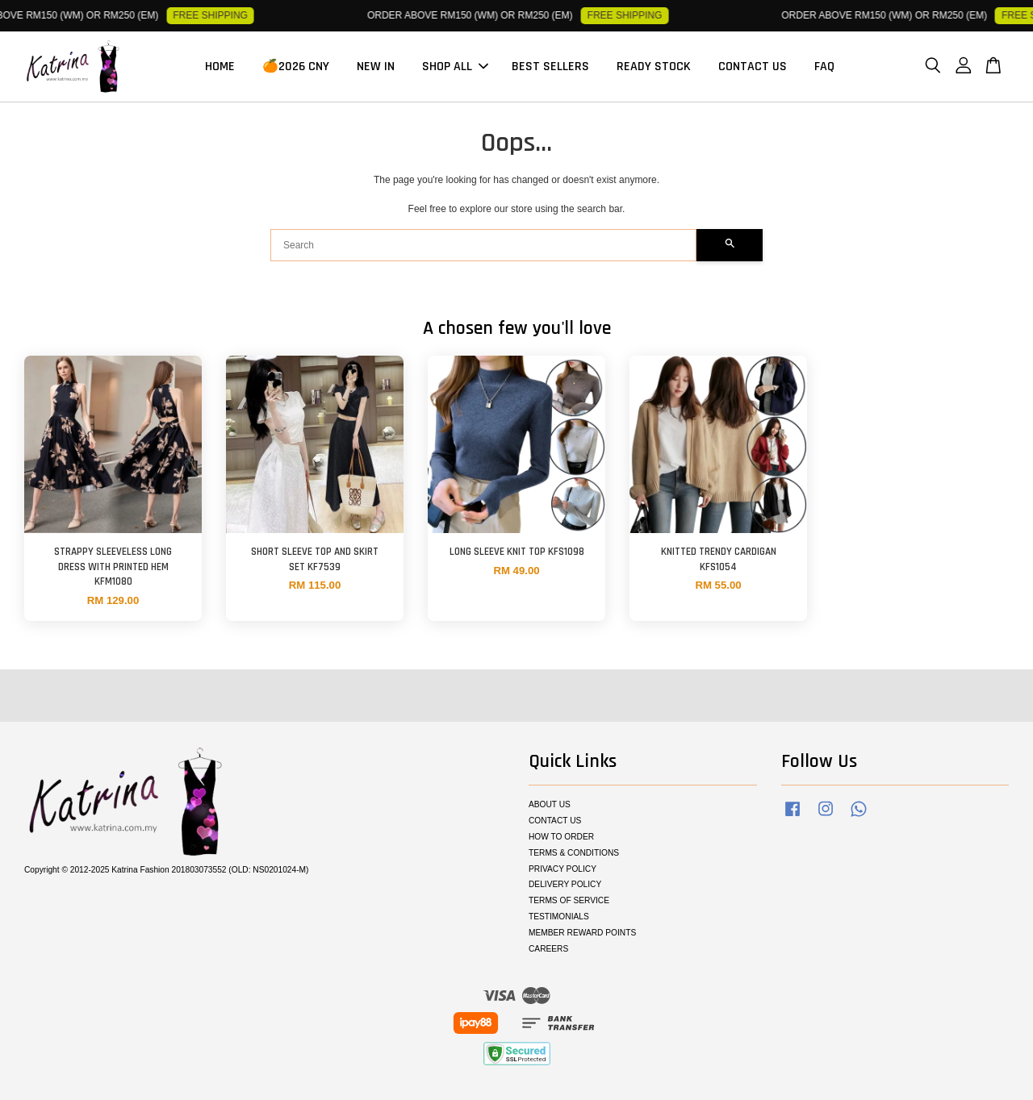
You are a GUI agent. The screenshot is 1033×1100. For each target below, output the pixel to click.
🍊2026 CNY (295, 66)
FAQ (824, 66)
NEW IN (376, 66)
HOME (220, 66)
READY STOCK (654, 66)
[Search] (483, 245)
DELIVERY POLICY (565, 884)
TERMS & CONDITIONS (574, 852)
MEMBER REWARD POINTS (582, 932)
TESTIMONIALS (559, 916)
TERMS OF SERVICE (569, 900)
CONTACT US (752, 66)
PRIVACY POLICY (562, 869)
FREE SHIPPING (217, 15)
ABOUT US (550, 804)
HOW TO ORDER (561, 836)
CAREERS (548, 948)
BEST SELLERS (550, 66)
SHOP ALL (455, 66)
